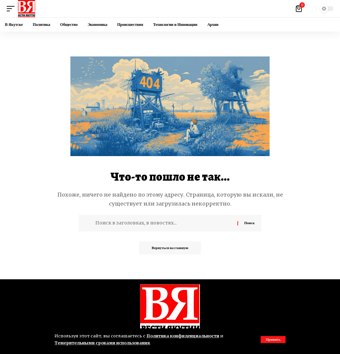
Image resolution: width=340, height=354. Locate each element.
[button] (273, 339)
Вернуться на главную (170, 248)
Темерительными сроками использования (103, 342)
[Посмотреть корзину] (299, 8)
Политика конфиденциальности (183, 335)
